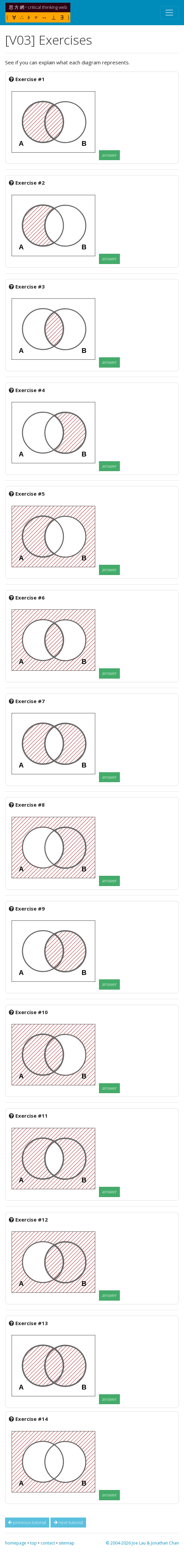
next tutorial (68, 1522)
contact (48, 1543)
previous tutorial (27, 1522)
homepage (15, 1543)
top (33, 1543)
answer (109, 155)
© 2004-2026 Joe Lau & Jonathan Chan (142, 1543)
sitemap (66, 1543)
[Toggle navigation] (169, 12)
